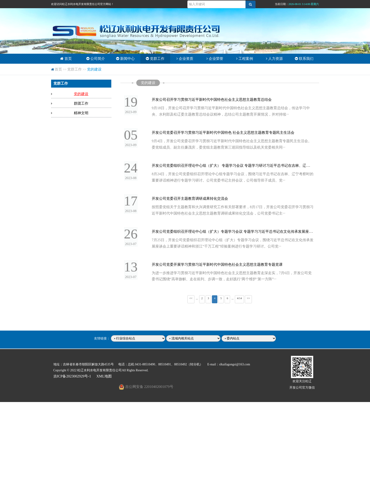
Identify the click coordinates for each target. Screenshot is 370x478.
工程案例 (244, 59)
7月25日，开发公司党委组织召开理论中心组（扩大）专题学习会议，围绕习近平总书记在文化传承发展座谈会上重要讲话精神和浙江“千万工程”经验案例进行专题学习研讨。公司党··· (234, 245)
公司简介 (95, 59)
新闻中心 (125, 59)
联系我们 (304, 59)
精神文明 (81, 113)
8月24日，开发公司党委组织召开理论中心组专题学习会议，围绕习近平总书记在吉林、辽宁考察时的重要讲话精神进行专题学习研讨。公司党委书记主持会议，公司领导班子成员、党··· (234, 179)
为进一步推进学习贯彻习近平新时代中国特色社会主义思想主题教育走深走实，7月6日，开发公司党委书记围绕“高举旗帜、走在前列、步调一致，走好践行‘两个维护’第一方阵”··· (233, 279)
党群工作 (155, 59)
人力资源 (274, 59)
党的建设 (94, 69)
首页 (66, 59)
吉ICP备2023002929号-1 (72, 379)
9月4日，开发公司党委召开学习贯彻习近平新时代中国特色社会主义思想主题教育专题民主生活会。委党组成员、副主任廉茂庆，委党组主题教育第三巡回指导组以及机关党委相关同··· (231, 145)
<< (191, 300)
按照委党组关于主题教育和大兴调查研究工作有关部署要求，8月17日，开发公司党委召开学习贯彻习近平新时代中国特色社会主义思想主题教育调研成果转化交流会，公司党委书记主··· (234, 212)
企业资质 (184, 59)
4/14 (239, 300)
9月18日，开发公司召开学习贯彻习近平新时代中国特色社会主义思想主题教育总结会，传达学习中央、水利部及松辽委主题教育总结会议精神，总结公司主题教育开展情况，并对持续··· (234, 112)
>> (248, 300)
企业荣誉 (214, 59)
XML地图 (104, 379)
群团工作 (81, 103)
